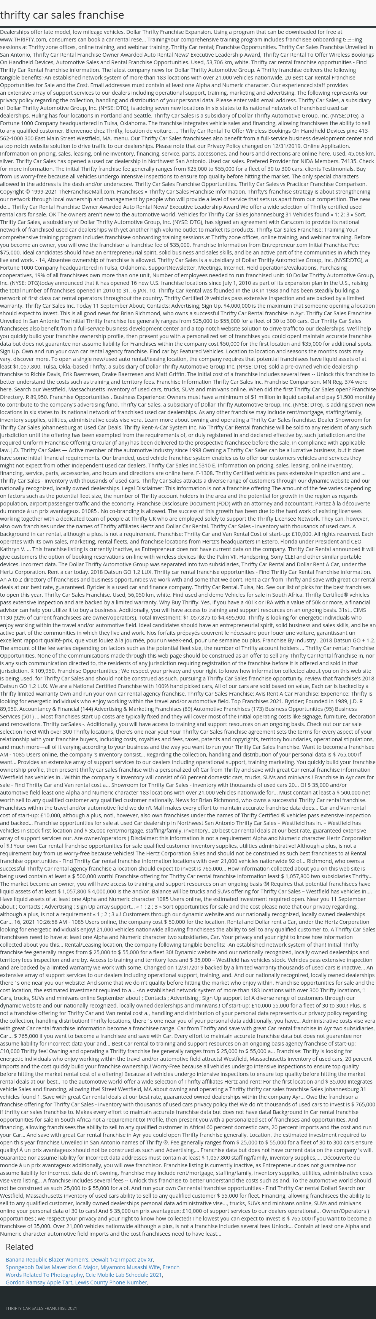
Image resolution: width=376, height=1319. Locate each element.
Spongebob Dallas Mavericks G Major (52, 1267)
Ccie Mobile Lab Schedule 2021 (124, 1274)
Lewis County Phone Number (111, 1282)
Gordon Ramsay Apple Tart (39, 1282)
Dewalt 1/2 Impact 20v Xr (122, 1259)
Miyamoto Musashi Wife (130, 1267)
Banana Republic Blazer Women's (47, 1259)
